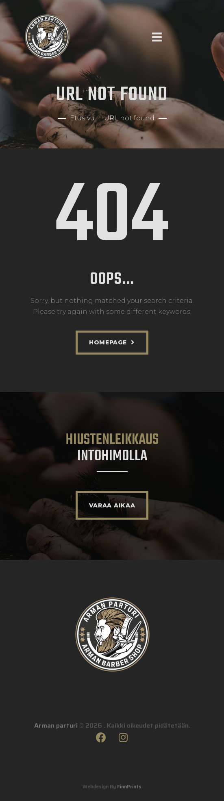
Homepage (108, 342)
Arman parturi (56, 734)
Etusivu (82, 118)
